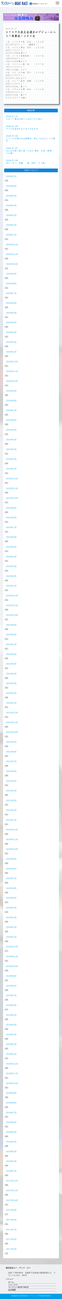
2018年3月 (11, 1152)
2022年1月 (11, 703)
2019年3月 (11, 1035)
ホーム (11, 1282)
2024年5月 (11, 430)
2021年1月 (11, 820)
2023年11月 (12, 488)
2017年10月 (12, 1200)
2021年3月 (11, 801)
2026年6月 (11, 186)
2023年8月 (11, 518)
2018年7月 (11, 1113)
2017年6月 (11, 1239)
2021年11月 (12, 722)
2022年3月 (11, 683)
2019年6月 (11, 1005)
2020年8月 (11, 869)
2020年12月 (12, 830)
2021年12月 (12, 713)
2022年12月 (12, 596)
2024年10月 (12, 381)
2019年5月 (11, 1015)
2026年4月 (11, 206)
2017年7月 (11, 1230)
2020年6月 (11, 888)
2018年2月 (11, 1161)
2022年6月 (11, 654)
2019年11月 (12, 956)
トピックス (13, 1285)
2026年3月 (11, 215)
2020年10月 (12, 849)
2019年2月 (11, 1044)
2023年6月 (11, 537)
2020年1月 (11, 937)
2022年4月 (11, 674)
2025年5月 (11, 313)
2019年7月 (11, 995)
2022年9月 (11, 625)
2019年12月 (12, 947)
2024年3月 (11, 449)
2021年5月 (11, 781)
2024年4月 (11, 440)
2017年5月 (11, 1249)
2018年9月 (11, 1093)
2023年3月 (11, 566)
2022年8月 (11, 635)
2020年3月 (11, 918)
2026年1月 (11, 235)
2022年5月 (11, 664)
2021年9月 (11, 742)
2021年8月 (11, 752)
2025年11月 (12, 254)
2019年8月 (11, 986)
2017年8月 (11, 1220)
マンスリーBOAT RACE (18, 1287)
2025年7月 (11, 293)
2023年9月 (11, 508)
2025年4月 (11, 323)
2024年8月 (11, 401)
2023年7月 (11, 527)
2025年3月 (11, 332)
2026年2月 (11, 225)
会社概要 (12, 1290)
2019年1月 (11, 1054)
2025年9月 (11, 274)
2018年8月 (11, 1103)
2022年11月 (12, 605)
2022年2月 (11, 693)
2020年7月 (11, 878)
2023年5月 (11, 547)
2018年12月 (12, 1064)
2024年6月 (11, 420)
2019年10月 (12, 966)
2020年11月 (12, 839)
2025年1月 (11, 352)
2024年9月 (11, 391)
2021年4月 (11, 791)
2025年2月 (11, 342)
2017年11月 (12, 1191)
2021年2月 (11, 810)
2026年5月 (11, 196)
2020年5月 (11, 898)
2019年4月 (11, 1025)
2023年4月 (11, 557)
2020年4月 (11, 908)
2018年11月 (12, 1073)
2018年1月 (11, 1171)
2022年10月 (12, 615)
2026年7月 (11, 176)
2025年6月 (11, 303)
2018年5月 (11, 1132)
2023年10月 (12, 498)
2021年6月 (11, 771)
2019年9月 (11, 976)
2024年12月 (12, 362)
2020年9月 (11, 859)
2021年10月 (12, 732)
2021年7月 (11, 761)
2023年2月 (11, 576)
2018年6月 (11, 1122)
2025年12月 (12, 245)
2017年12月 (12, 1181)
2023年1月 (11, 586)
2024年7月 (11, 410)
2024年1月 (11, 469)
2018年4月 (11, 1142)
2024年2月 (11, 459)
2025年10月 (12, 264)
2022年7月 (11, 644)
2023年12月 (12, 479)
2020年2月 (11, 927)
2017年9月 (11, 1210)
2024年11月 (12, 371)
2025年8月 (11, 284)
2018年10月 (12, 1083)
